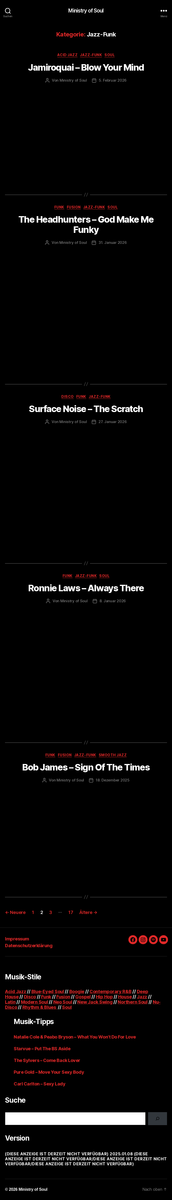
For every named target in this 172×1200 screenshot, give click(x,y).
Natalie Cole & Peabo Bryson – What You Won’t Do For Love (75, 1037)
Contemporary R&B (110, 991)
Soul (109, 55)
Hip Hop (104, 996)
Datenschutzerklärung (28, 945)
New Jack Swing (94, 1002)
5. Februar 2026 (113, 80)
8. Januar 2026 (112, 601)
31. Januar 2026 (112, 242)
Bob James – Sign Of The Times (86, 767)
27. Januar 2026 (112, 421)
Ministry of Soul (85, 10)
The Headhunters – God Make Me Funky (86, 224)
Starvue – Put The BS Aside (42, 1048)
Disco (67, 396)
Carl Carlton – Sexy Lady (39, 1083)
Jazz (142, 996)
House (125, 996)
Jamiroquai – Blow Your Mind (86, 67)
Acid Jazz (67, 55)
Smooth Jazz (113, 755)
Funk (59, 207)
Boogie (76, 991)
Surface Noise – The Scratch (86, 408)
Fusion (74, 207)
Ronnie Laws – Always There (86, 588)
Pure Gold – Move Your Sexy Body (49, 1072)
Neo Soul (62, 1002)
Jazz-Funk (91, 55)
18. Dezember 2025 (113, 780)
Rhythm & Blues (39, 1007)
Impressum (17, 938)
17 (70, 912)
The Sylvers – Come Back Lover (47, 1060)
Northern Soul (133, 1002)
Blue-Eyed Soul (47, 991)
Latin (10, 1002)
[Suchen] (157, 1118)
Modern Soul (34, 1002)
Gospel (82, 996)
